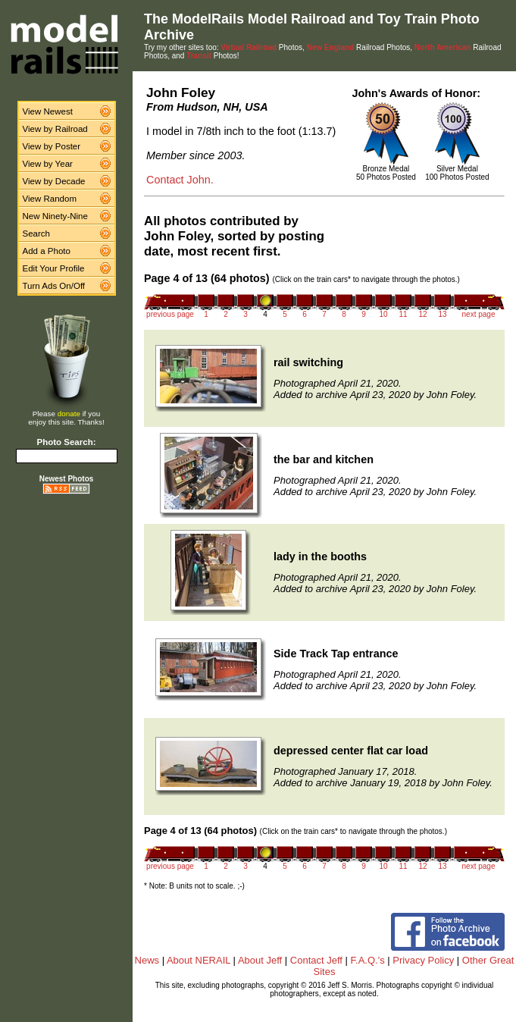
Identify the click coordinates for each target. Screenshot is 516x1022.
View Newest (48, 111)
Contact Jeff (316, 960)
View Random (50, 198)
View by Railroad (55, 128)
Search (37, 233)
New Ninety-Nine (55, 216)
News (147, 960)
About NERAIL (198, 960)
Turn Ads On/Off (54, 285)
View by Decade (54, 181)
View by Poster (52, 146)
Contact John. (180, 180)
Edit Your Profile (54, 268)
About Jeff (260, 960)
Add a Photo (46, 251)
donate (69, 413)
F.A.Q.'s (368, 960)
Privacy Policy (423, 960)
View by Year (48, 163)
